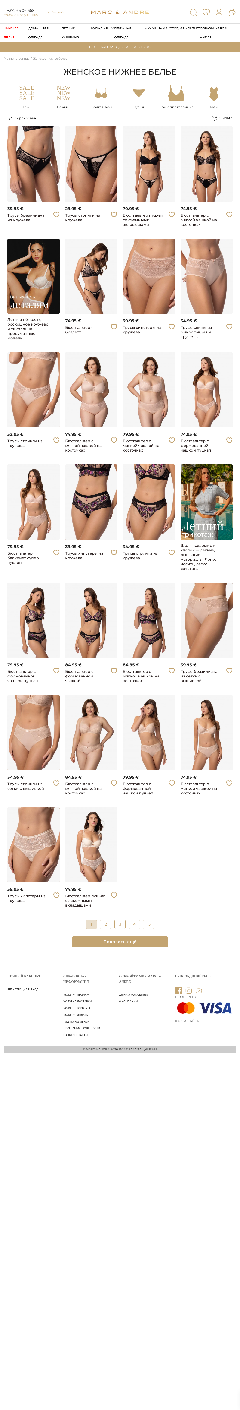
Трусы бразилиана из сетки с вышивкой (199, 676)
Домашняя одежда (38, 32)
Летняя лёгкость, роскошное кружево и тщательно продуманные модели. (27, 328)
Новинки (63, 107)
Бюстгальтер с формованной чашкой (79, 676)
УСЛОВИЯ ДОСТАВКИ (77, 1001)
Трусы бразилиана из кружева (25, 217)
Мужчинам (155, 28)
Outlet (194, 28)
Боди (214, 107)
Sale (26, 107)
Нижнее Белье (11, 32)
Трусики (138, 107)
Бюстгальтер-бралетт (78, 329)
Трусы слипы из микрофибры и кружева (196, 332)
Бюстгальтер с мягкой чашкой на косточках (199, 220)
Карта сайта (187, 1021)
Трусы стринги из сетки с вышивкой (25, 786)
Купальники (102, 28)
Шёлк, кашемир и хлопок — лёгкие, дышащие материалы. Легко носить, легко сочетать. (199, 557)
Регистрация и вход (22, 989)
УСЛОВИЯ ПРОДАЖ (76, 994)
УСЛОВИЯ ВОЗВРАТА (76, 1008)
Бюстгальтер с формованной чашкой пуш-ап (196, 445)
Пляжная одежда (123, 32)
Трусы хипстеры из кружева (142, 329)
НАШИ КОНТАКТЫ (75, 1035)
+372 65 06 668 (20, 10)
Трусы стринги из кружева (82, 217)
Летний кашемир (70, 32)
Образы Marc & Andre (213, 32)
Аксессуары (176, 28)
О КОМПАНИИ (128, 1001)
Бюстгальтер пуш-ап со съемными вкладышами (143, 220)
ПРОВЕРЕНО (186, 997)
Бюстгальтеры (101, 107)
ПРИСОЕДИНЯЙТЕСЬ (193, 976)
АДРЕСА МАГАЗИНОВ (133, 994)
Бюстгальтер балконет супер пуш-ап (23, 558)
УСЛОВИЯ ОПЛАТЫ (75, 1015)
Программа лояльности (81, 1028)
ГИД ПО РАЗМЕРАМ (76, 1021)
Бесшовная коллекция (176, 107)
